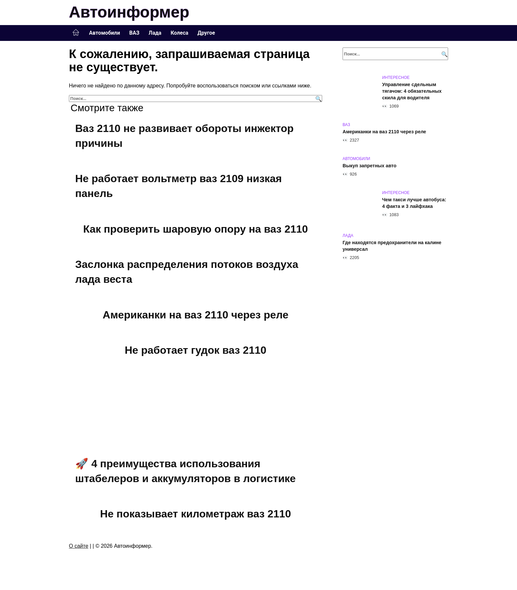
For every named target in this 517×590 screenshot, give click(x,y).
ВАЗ (134, 33)
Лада (155, 33)
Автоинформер (129, 12)
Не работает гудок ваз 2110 (195, 350)
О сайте (78, 546)
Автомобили (104, 33)
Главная (75, 32)
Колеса (179, 33)
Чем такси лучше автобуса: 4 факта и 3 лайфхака (414, 203)
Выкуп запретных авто (369, 165)
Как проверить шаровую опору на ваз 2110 (195, 229)
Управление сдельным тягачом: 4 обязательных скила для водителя (411, 91)
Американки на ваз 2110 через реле (195, 315)
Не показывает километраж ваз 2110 (195, 514)
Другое (206, 33)
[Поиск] (317, 98)
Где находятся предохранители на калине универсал (392, 246)
